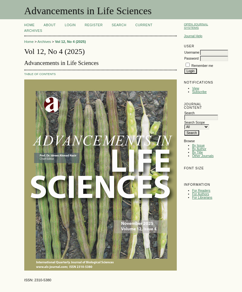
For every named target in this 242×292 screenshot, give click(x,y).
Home (29, 25)
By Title (197, 152)
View (195, 88)
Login (70, 25)
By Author (199, 149)
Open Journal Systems (196, 25)
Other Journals (203, 156)
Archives (33, 30)
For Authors (200, 194)
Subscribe (199, 92)
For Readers (201, 190)
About (50, 25)
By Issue (198, 145)
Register (94, 25)
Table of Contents (40, 74)
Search (119, 25)
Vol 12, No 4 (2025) (70, 42)
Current (143, 25)
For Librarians (202, 197)
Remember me (202, 65)
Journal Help (193, 36)
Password (191, 58)
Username (191, 52)
